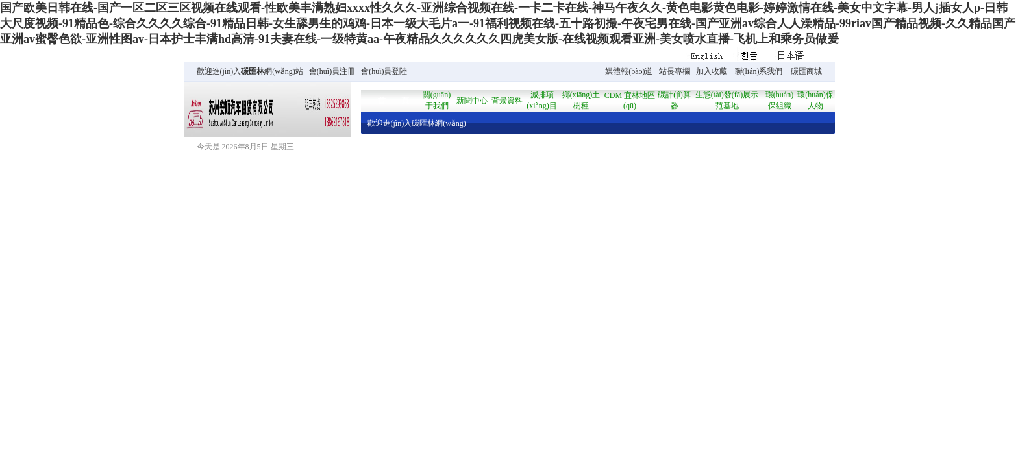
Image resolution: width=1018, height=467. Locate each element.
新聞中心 (472, 100)
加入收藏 (711, 71)
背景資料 (507, 100)
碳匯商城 (806, 71)
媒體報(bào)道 (628, 71)
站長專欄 (674, 71)
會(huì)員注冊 (332, 71)
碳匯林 (252, 71)
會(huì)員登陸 (384, 71)
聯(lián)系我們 (759, 71)
